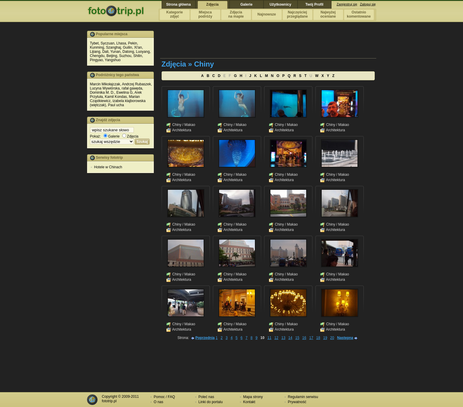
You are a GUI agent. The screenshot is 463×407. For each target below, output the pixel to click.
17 (311, 338)
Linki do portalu (211, 402)
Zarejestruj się (347, 4)
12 (276, 338)
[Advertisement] (120, 268)
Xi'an (138, 47)
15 (297, 338)
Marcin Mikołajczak (105, 84)
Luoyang (143, 52)
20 (332, 338)
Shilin (137, 56)
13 (283, 338)
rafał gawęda (132, 88)
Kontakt (249, 402)
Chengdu (97, 56)
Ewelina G (124, 92)
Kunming (97, 47)
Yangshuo (112, 60)
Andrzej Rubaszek (136, 84)
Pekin (132, 43)
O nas (158, 402)
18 (318, 338)
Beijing (111, 56)
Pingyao (96, 60)
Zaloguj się (368, 4)
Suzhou (125, 56)
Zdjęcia (130, 136)
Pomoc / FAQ (164, 397)
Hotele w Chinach (108, 167)
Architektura (181, 130)
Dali (105, 52)
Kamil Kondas (116, 97)
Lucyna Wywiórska (105, 88)
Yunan (115, 52)
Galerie (111, 136)
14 (290, 338)
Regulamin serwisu (303, 397)
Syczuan (107, 43)
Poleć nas (206, 397)
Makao (190, 125)
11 (269, 338)
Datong (128, 52)
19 (325, 338)
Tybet (94, 43)
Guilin (127, 47)
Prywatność (297, 402)
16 (304, 338)
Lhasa (121, 43)
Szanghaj (113, 47)
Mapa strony (253, 397)
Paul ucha (116, 105)
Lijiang (95, 52)
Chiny (177, 125)
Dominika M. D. (102, 92)
